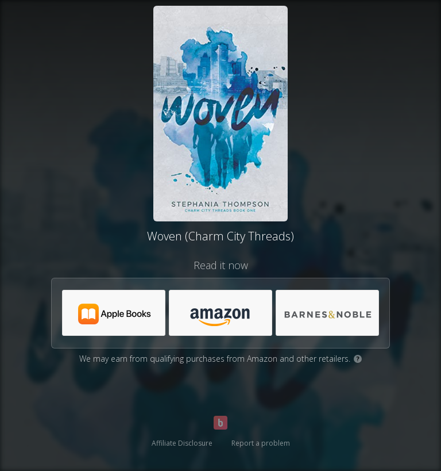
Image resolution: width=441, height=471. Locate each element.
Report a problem (260, 443)
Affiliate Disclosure (182, 443)
